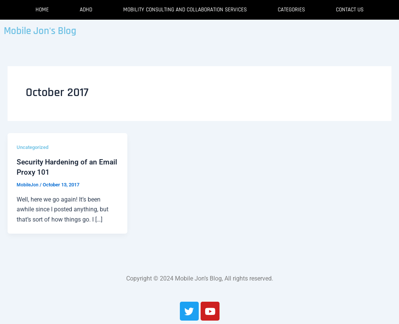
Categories (291, 9)
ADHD (86, 9)
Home (42, 9)
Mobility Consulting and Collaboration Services (185, 9)
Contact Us (349, 9)
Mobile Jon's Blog (44, 30)
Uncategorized (34, 147)
